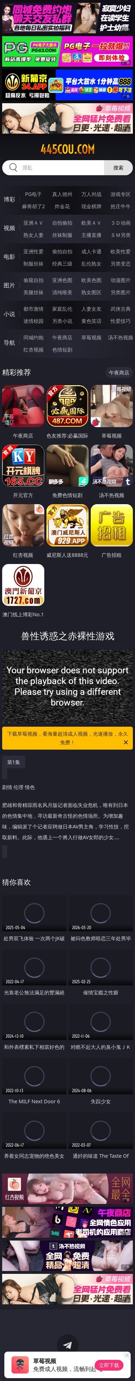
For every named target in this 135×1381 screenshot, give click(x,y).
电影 (9, 257)
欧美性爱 (121, 251)
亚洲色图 (62, 280)
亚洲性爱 (33, 251)
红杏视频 (33, 349)
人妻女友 (91, 308)
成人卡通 (91, 251)
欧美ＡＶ (91, 222)
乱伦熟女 (91, 263)
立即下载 (109, 1365)
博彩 (9, 199)
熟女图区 (91, 292)
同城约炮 (33, 337)
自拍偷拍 (62, 222)
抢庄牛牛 (121, 206)
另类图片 (121, 292)
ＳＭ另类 (121, 234)
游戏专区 (121, 194)
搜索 (118, 167)
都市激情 (33, 308)
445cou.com (67, 149)
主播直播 (91, 234)
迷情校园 (33, 320)
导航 (9, 343)
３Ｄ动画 (121, 222)
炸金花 (62, 206)
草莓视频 (91, 337)
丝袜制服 (62, 234)
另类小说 (62, 320)
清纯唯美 (62, 292)
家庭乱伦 (62, 308)
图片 (9, 285)
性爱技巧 (121, 320)
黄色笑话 (91, 320)
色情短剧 (62, 349)
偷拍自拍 (62, 251)
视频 (9, 228)
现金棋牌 (91, 206)
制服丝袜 (33, 263)
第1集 (13, 762)
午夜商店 (62, 337)
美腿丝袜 (33, 292)
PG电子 (33, 194)
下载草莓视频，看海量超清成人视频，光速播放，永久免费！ (68, 738)
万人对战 (91, 194)
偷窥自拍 (33, 280)
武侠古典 (121, 308)
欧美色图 (91, 280)
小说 (9, 314)
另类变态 (121, 263)
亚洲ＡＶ (33, 222)
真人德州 (62, 194)
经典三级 (62, 263)
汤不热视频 (120, 337)
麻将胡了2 (33, 206)
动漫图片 (121, 280)
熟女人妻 (33, 234)
